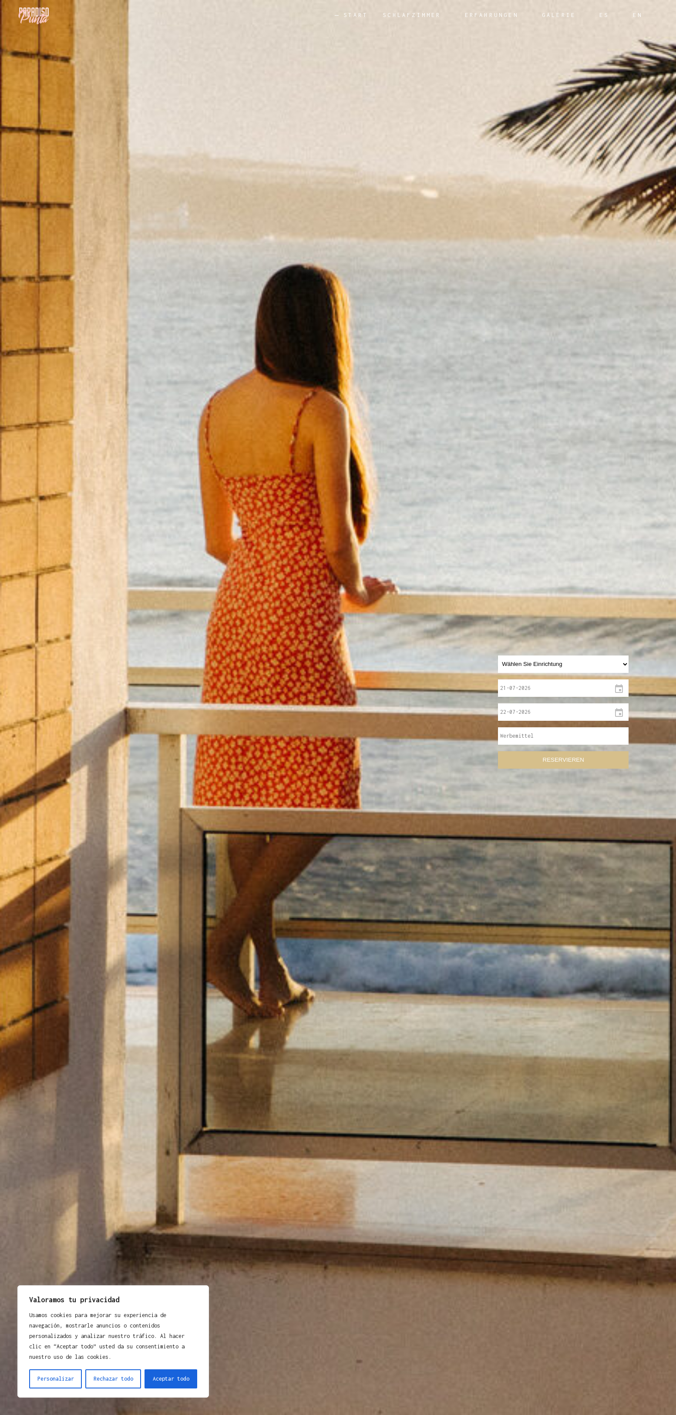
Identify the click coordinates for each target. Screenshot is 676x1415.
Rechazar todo (113, 1378)
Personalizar (55, 1378)
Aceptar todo (171, 1378)
